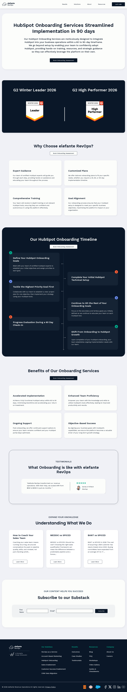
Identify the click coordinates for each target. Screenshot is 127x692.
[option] (63, 486)
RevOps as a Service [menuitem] (49, 652)
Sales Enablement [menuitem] (48, 665)
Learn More (20, 562)
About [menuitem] (89, 4)
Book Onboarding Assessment (63, 60)
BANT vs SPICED (97, 535)
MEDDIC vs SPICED (60, 535)
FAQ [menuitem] (90, 656)
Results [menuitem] (64, 4)
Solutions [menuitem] (77, 4)
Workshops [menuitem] (93, 660)
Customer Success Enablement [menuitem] (53, 669)
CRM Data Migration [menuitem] (49, 673)
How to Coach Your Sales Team (23, 536)
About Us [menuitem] (110, 652)
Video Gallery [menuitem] (94, 665)
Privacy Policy (50, 687)
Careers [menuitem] (110, 656)
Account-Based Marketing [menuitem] (51, 656)
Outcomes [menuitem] (76, 652)
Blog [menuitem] (91, 652)
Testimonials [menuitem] (76, 660)
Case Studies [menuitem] (77, 656)
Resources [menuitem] (101, 4)
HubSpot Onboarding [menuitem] (49, 660)
